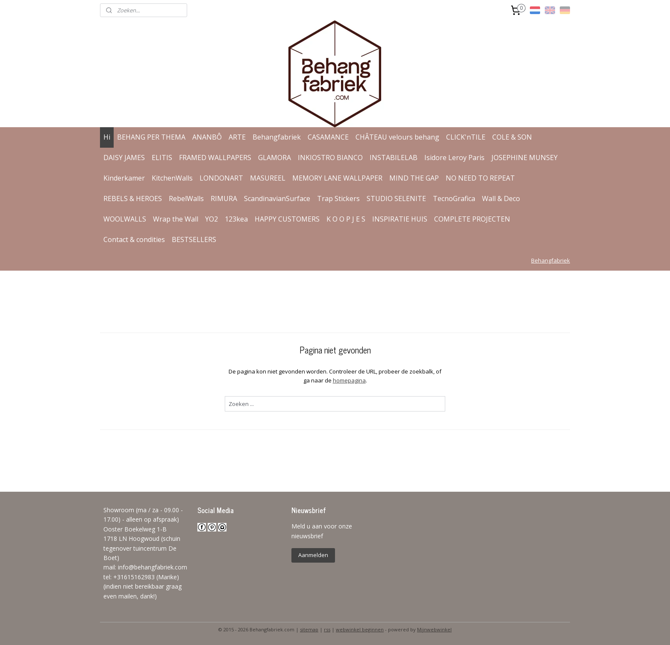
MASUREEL (267, 178)
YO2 (211, 219)
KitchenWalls (172, 178)
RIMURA (224, 198)
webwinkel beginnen (360, 629)
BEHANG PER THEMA (151, 137)
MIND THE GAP (414, 178)
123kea (236, 219)
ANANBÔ (207, 137)
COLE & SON (512, 137)
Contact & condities (134, 239)
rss (327, 629)
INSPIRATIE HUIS (399, 219)
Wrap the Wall (175, 219)
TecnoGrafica (454, 198)
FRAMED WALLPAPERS (215, 157)
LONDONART (221, 178)
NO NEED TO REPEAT (480, 178)
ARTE (237, 137)
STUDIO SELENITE (396, 198)
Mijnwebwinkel (434, 629)
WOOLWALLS (124, 219)
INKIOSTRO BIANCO (330, 157)
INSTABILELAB (393, 157)
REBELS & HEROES (132, 198)
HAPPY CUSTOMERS (287, 219)
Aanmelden (313, 555)
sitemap (309, 629)
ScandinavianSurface (277, 198)
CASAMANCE (328, 137)
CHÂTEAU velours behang (397, 137)
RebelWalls (186, 198)
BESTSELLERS (194, 239)
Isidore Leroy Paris (454, 157)
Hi (106, 137)
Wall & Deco (501, 198)
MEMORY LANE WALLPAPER (337, 178)
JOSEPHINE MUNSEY (524, 157)
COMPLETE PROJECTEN (472, 219)
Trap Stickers (338, 198)
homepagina (348, 380)
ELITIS (162, 157)
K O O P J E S (345, 219)
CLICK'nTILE (465, 137)
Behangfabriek (277, 137)
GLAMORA (274, 157)
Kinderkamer (124, 178)
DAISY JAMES (124, 157)
